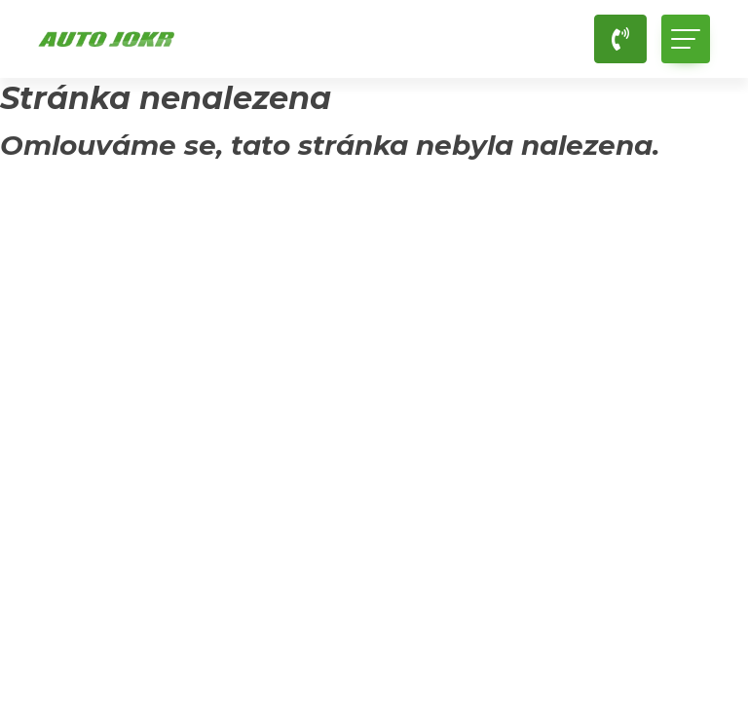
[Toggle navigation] (685, 39)
